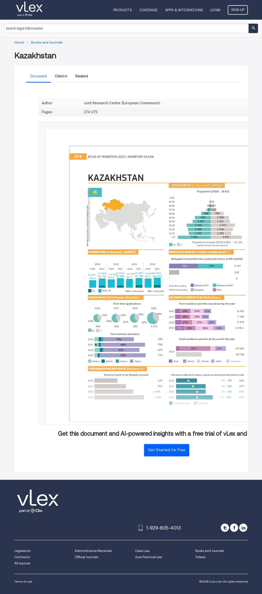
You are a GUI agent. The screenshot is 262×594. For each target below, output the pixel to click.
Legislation (22, 551)
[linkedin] (243, 528)
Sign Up (237, 10)
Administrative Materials (93, 551)
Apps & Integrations (184, 10)
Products (122, 10)
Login (215, 10)
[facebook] (234, 528)
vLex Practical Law (148, 557)
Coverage (148, 10)
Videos (200, 557)
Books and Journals (209, 551)
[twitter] (225, 528)
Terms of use (23, 581)
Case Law (142, 551)
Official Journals (86, 557)
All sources (22, 563)
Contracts (22, 557)
